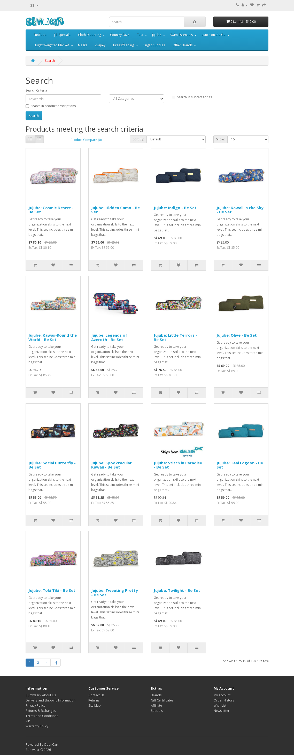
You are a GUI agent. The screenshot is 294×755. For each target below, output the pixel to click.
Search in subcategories (192, 97)
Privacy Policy (35, 705)
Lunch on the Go (214, 35)
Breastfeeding (123, 45)
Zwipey (100, 45)
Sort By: (138, 139)
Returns (93, 700)
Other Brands (182, 45)
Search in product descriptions (51, 106)
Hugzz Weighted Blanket (51, 45)
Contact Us (96, 695)
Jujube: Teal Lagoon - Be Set (239, 465)
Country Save (119, 35)
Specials (157, 710)
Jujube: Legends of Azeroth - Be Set (109, 337)
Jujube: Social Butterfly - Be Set (52, 465)
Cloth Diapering (89, 35)
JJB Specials (62, 35)
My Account (222, 695)
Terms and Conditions (42, 716)
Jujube (156, 35)
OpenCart (51, 744)
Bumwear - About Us (41, 695)
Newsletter (221, 710)
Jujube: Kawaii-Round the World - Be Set (52, 337)
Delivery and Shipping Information (50, 700)
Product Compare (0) (86, 140)
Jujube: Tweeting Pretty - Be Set (114, 592)
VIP (28, 721)
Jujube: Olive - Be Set (236, 335)
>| (55, 662)
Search (50, 60)
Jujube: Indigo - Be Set (175, 207)
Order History (224, 700)
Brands (156, 695)
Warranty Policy (37, 726)
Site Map (94, 705)
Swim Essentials (181, 35)
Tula (140, 35)
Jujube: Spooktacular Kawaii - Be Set (111, 465)
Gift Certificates (162, 700)
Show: (220, 139)
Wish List (220, 705)
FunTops (40, 35)
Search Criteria (36, 90)
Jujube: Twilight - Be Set (177, 590)
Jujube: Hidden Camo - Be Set (115, 210)
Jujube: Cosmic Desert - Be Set (51, 210)
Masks (82, 45)
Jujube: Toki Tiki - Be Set (51, 590)
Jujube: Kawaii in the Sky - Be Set (240, 210)
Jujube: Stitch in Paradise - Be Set (178, 465)
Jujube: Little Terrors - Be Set (175, 337)
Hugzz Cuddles (154, 45)
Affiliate (156, 705)
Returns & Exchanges (41, 710)
